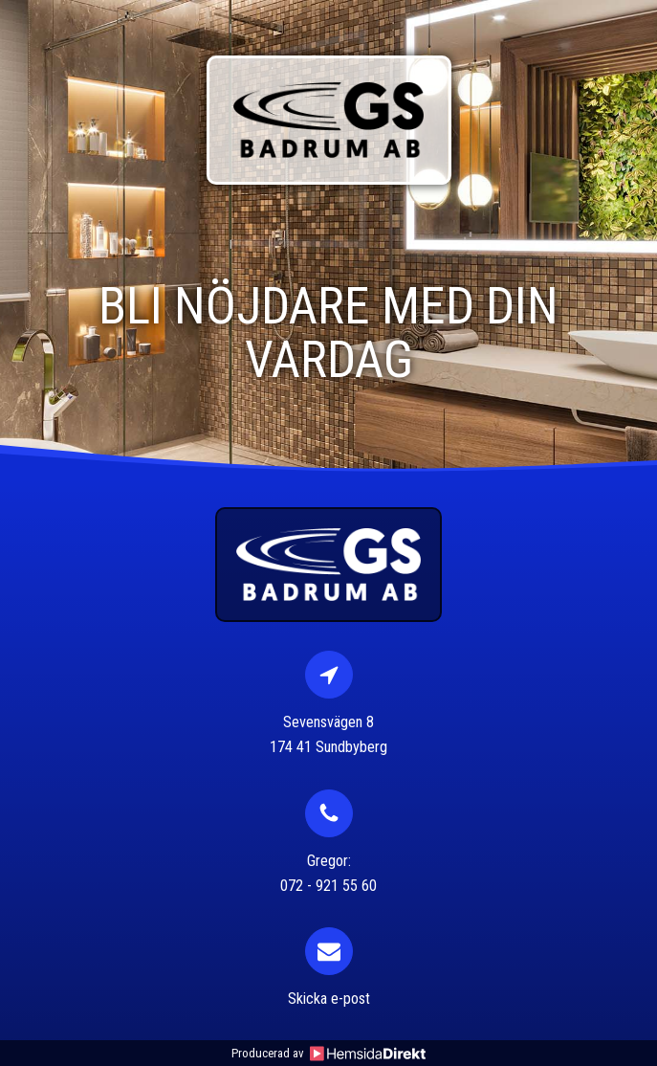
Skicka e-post (329, 998)
